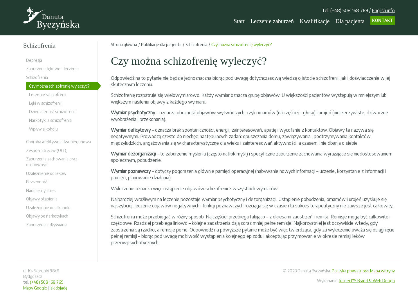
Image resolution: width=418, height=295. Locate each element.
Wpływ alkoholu (43, 128)
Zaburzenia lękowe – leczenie (52, 68)
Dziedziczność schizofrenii (52, 111)
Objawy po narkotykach (47, 215)
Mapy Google (35, 287)
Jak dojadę (58, 287)
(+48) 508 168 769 (349, 10)
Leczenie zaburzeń (272, 21)
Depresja (34, 60)
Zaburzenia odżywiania (46, 224)
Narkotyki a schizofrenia (50, 120)
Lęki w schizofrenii (45, 103)
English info (383, 10)
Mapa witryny (382, 270)
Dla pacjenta (350, 21)
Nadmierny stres (40, 190)
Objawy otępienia (41, 198)
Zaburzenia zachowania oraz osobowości (51, 161)
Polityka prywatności (350, 270)
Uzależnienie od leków (46, 173)
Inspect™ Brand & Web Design (367, 280)
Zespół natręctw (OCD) (47, 150)
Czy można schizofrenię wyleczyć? (59, 86)
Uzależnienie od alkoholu (48, 207)
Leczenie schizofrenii (47, 94)
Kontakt (382, 20)
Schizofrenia (37, 77)
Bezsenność (36, 181)
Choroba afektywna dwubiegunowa (58, 141)
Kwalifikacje (314, 21)
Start (239, 21)
